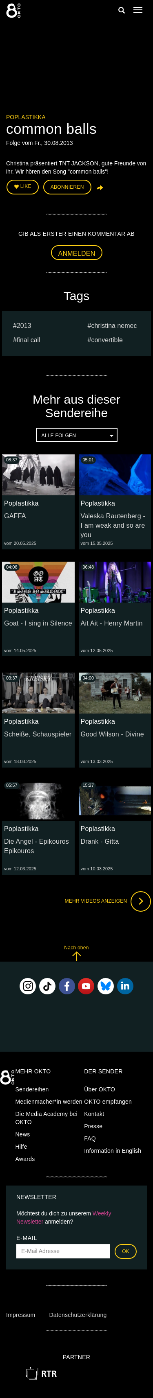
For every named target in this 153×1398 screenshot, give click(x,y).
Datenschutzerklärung (77, 1315)
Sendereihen (32, 1089)
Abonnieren (67, 187)
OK (125, 1251)
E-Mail (26, 1238)
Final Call (28, 340)
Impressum (20, 1315)
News (23, 1134)
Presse (93, 1126)
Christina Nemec (114, 325)
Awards (25, 1159)
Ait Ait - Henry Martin (112, 623)
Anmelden (76, 253)
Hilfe (21, 1146)
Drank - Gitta (100, 841)
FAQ (90, 1138)
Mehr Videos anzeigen (107, 901)
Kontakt (94, 1114)
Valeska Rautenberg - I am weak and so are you (113, 525)
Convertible (106, 340)
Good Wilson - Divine (112, 734)
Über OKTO (99, 1089)
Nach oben (76, 953)
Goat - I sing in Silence (38, 623)
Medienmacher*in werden (49, 1101)
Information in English (112, 1150)
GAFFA (15, 516)
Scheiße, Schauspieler (37, 734)
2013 (24, 325)
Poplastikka (25, 117)
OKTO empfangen (108, 1101)
